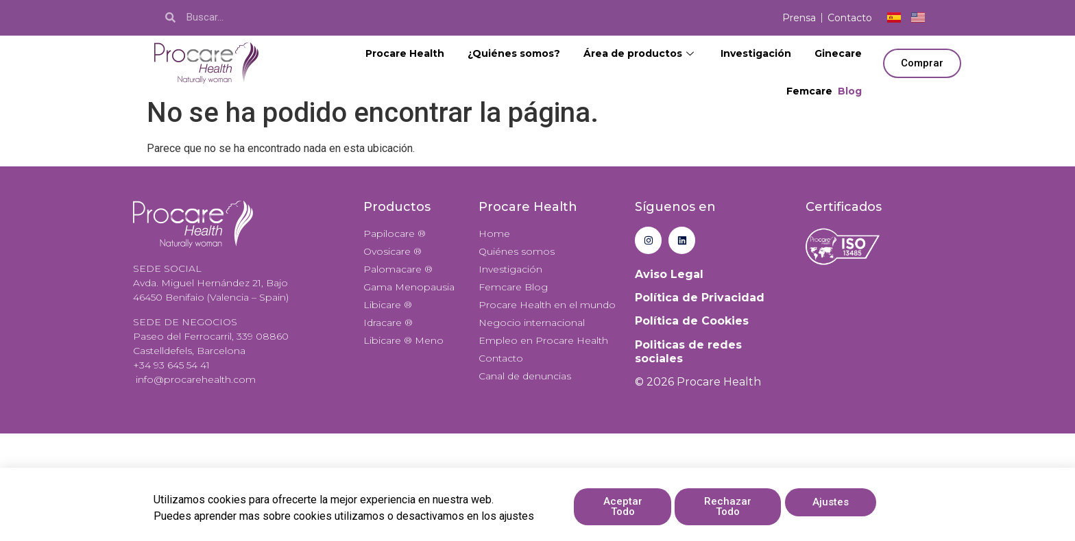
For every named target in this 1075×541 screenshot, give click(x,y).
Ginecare (838, 53)
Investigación (756, 53)
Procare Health (404, 53)
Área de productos (640, 53)
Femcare (824, 91)
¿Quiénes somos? (514, 53)
